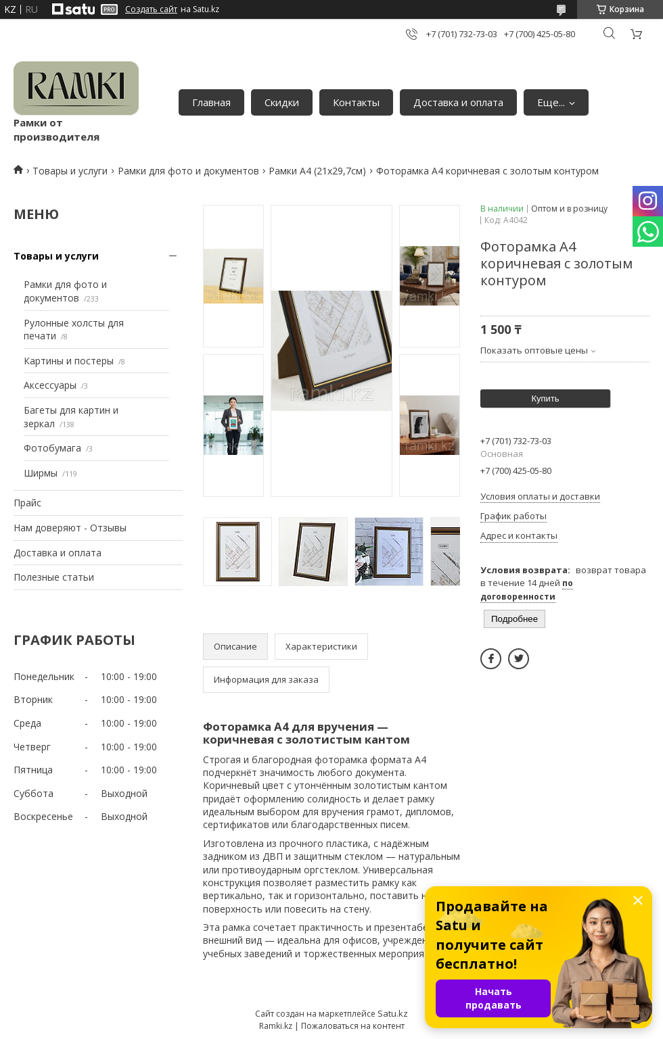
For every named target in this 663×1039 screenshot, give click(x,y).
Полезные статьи (54, 577)
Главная (211, 102)
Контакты (356, 102)
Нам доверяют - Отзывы (70, 527)
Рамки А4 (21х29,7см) (317, 170)
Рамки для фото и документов (188, 170)
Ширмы (41, 472)
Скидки (282, 102)
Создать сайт (151, 9)
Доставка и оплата (458, 102)
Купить (545, 398)
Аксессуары (50, 385)
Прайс (27, 502)
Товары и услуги (70, 170)
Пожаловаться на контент (353, 1026)
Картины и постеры (69, 360)
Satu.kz (393, 1013)
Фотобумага (52, 447)
